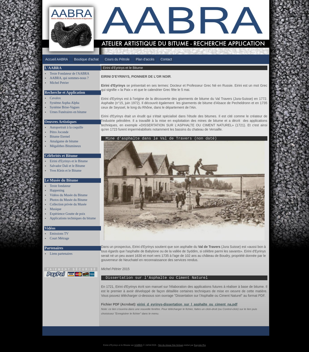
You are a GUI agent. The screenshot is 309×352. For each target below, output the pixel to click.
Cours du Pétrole (117, 59)
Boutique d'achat (86, 59)
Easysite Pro (200, 345)
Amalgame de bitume (64, 141)
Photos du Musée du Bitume (68, 200)
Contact (166, 59)
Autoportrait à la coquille (66, 127)
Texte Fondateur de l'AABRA (69, 73)
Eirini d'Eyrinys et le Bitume (69, 161)
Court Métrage (59, 238)
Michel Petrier (59, 83)
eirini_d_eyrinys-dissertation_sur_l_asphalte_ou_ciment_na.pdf (187, 304)
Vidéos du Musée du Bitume (68, 195)
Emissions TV (59, 233)
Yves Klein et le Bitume (66, 170)
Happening (57, 190)
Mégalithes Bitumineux (65, 146)
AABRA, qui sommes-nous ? (69, 78)
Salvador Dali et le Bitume (67, 166)
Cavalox (55, 98)
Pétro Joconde (59, 132)
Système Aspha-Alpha (64, 103)
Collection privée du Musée (68, 204)
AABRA (138, 345)
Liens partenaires (61, 253)
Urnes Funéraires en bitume (68, 112)
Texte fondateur (60, 186)
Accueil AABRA (56, 59)
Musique (55, 209)
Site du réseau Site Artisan (170, 345)
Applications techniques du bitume (73, 218)
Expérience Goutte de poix (67, 214)
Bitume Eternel (60, 136)
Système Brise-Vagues (65, 107)
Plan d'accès (145, 59)
